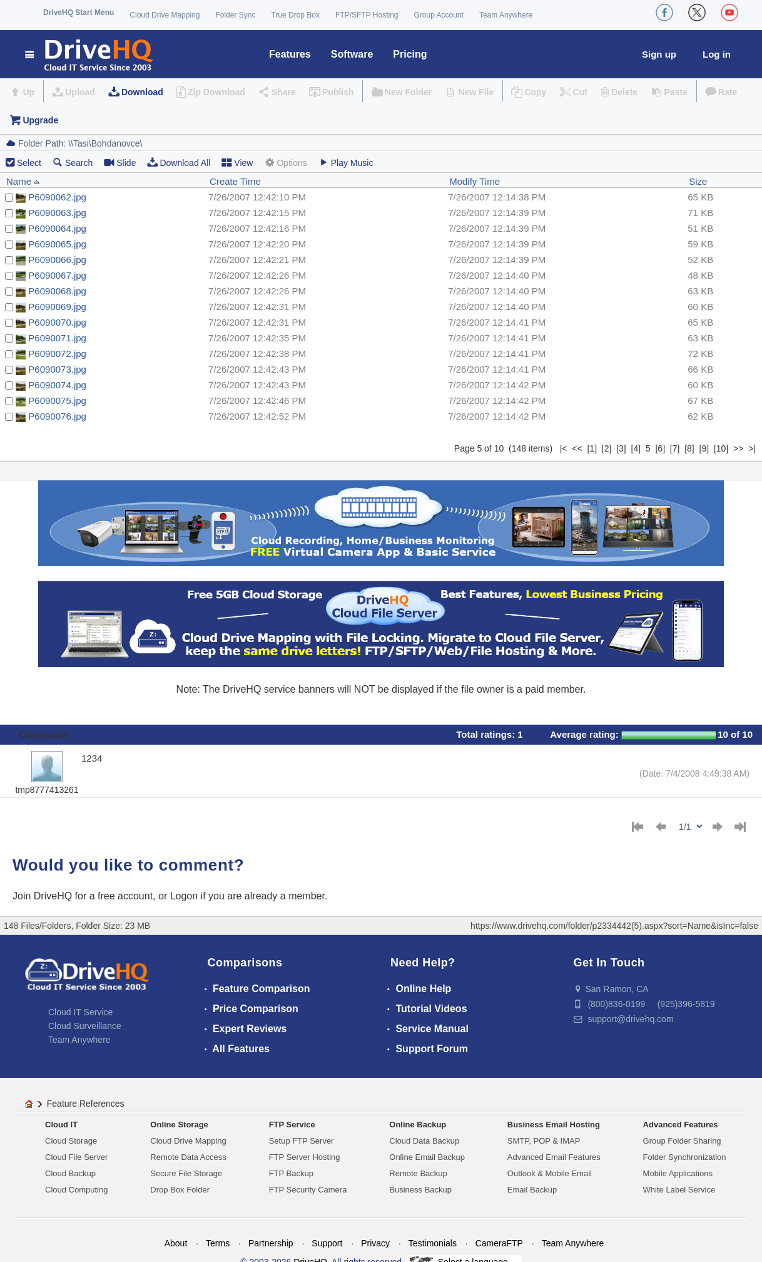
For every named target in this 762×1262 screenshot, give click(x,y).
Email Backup (532, 1189)
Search (73, 162)
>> (738, 448)
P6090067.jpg (57, 275)
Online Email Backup (427, 1157)
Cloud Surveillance (84, 1026)
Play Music (345, 162)
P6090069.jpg (57, 306)
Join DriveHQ (44, 896)
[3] (621, 448)
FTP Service (292, 1124)
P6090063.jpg (57, 212)
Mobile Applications (678, 1173)
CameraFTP (499, 1243)
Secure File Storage (186, 1173)
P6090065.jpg (57, 244)
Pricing (410, 54)
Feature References (85, 1104)
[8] (689, 448)
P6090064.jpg (57, 228)
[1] (592, 448)
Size (698, 181)
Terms (218, 1243)
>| (752, 448)
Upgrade (40, 120)
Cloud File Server (76, 1157)
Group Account (439, 15)
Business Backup (420, 1189)
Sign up (659, 54)
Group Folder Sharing (682, 1141)
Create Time (235, 181)
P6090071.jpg (57, 338)
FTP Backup (291, 1173)
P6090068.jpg (57, 291)
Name (23, 181)
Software (352, 54)
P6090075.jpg (57, 400)
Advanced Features (680, 1124)
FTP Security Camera (308, 1189)
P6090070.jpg (57, 322)
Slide (120, 162)
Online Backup (417, 1124)
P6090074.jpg (57, 385)
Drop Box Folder (180, 1189)
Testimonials (433, 1243)
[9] (704, 448)
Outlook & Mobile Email (549, 1173)
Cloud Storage (71, 1141)
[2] (607, 448)
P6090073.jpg (57, 369)
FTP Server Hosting (304, 1157)
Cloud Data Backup (424, 1141)
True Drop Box (295, 15)
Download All (178, 162)
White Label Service (679, 1189)
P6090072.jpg (57, 353)
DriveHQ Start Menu (78, 12)
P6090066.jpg (57, 259)
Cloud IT (61, 1124)
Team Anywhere (505, 15)
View (237, 162)
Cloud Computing (76, 1189)
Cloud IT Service (80, 1012)
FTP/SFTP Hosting (366, 15)
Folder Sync (235, 15)
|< (563, 448)
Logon (184, 896)
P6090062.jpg (57, 197)
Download (142, 92)
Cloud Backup (70, 1173)
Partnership (270, 1243)
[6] (660, 448)
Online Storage (179, 1124)
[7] (675, 448)
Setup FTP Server (301, 1141)
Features (290, 54)
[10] (721, 448)
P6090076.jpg (57, 416)
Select (29, 163)
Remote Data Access (188, 1157)
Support (327, 1243)
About (176, 1243)
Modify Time (474, 181)
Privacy (375, 1243)
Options (285, 162)
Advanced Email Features (554, 1157)
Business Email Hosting (553, 1124)
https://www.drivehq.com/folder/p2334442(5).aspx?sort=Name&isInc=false (614, 926)
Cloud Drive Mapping (165, 15)
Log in (717, 54)
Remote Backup (418, 1173)
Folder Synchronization (684, 1157)
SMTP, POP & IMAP (544, 1141)
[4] (636, 448)
